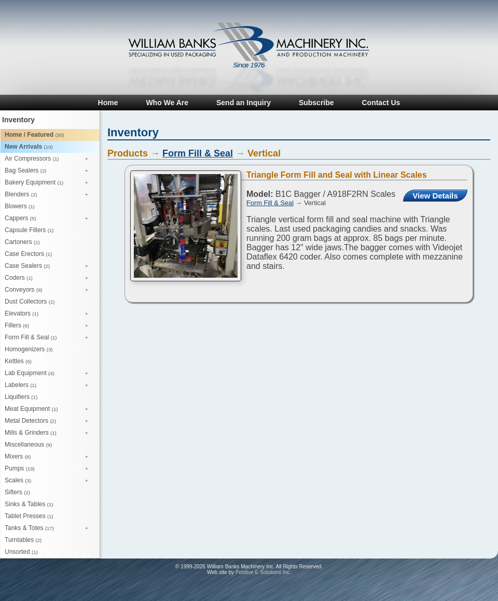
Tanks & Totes (49, 528)
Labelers (49, 385)
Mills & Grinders (49, 433)
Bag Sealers (49, 171)
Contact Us (381, 102)
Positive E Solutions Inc (263, 572)
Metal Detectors (49, 421)
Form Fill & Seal (49, 338)
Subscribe (316, 102)
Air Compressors (49, 159)
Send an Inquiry (243, 102)
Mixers (49, 457)
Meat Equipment (49, 409)
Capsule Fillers (29, 230)
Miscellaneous (28, 444)
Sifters (17, 492)
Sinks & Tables (29, 504)
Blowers (20, 206)
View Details (435, 195)
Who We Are (167, 102)
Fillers (49, 326)
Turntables (23, 539)
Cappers (49, 218)
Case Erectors (28, 253)
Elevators (49, 314)
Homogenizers (28, 349)
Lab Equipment (49, 373)
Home (108, 102)
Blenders (49, 195)
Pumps (49, 469)
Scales (49, 481)
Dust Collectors (29, 301)
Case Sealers (49, 266)
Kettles (18, 361)
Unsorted (21, 551)
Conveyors (49, 290)
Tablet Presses (29, 516)
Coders (49, 278)
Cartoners (22, 242)
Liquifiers (21, 396)
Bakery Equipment (49, 183)
